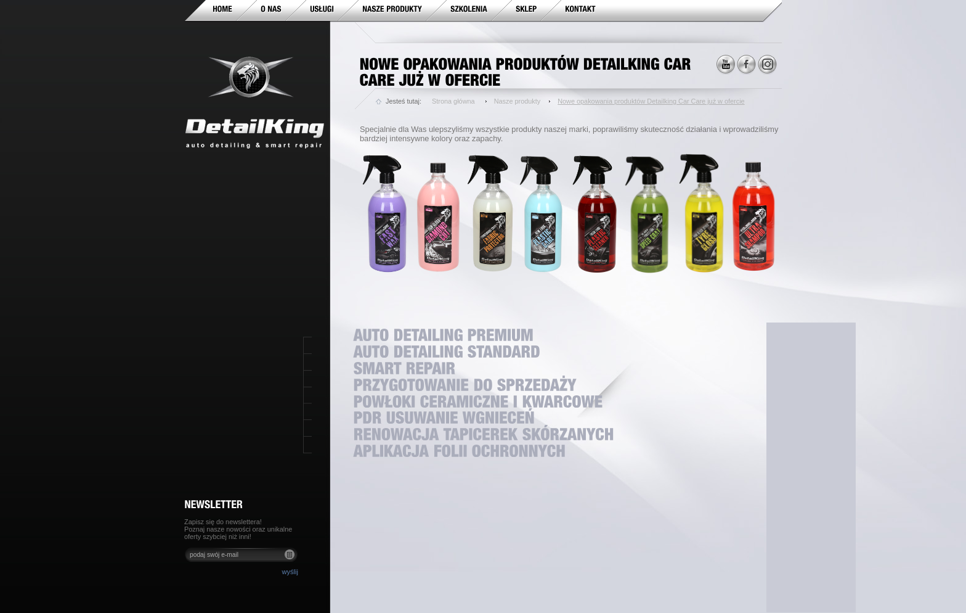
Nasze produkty (517, 101)
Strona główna (453, 101)
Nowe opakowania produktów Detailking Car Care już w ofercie (651, 101)
